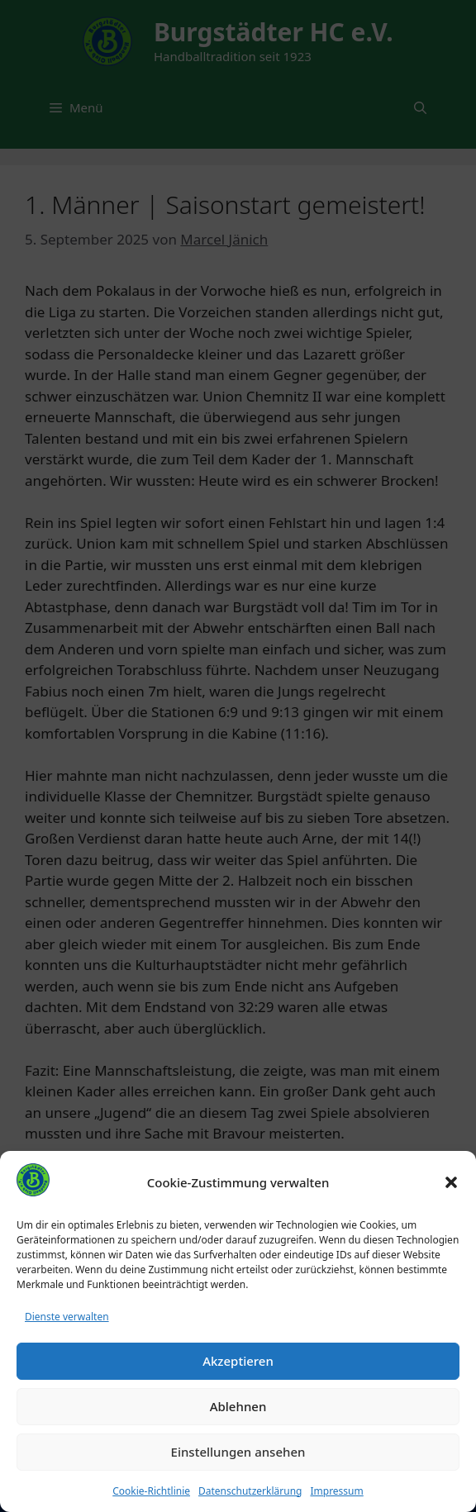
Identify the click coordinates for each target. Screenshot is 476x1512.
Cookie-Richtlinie (151, 1491)
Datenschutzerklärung (250, 1491)
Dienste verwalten (67, 1317)
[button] (451, 1182)
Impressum (336, 1491)
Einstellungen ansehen (238, 1451)
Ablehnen (238, 1406)
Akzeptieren (238, 1361)
